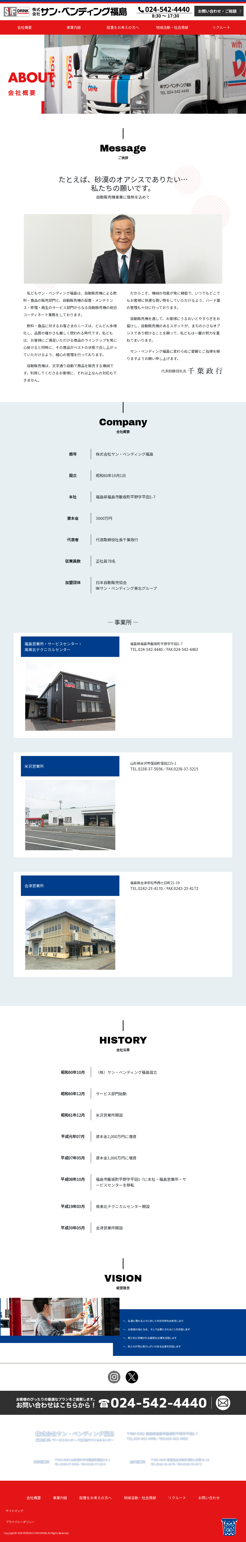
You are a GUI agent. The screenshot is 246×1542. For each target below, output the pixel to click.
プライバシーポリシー (20, 1522)
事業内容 (74, 27)
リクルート (221, 27)
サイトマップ (14, 1511)
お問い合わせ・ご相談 (217, 11)
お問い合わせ (209, 1497)
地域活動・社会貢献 (172, 27)
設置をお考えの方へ (123, 27)
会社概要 (24, 27)
